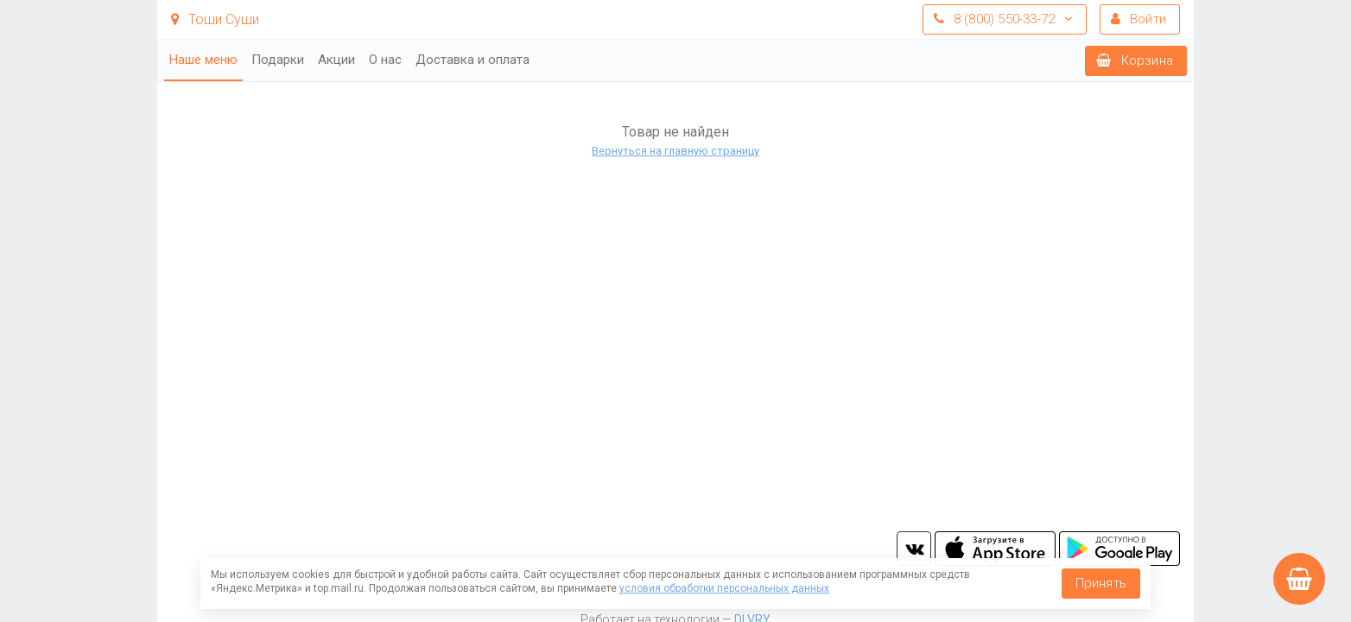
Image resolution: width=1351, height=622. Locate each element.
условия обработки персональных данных (724, 588)
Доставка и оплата (472, 59)
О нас (385, 59)
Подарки (277, 59)
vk (914, 548)
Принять (1100, 583)
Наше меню (203, 59)
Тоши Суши (215, 19)
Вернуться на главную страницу (675, 150)
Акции (336, 59)
